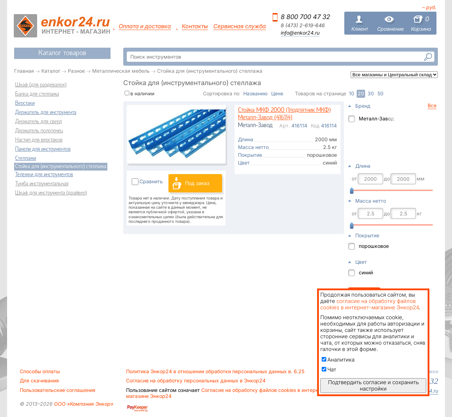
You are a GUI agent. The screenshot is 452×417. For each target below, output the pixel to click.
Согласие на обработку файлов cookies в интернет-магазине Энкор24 (226, 393)
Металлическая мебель (121, 71)
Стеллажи (25, 158)
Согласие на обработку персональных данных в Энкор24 (196, 380)
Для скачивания (39, 380)
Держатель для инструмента (45, 112)
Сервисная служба (239, 26)
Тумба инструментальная (42, 184)
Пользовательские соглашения (57, 390)
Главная (24, 71)
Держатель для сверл (38, 122)
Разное (76, 71)
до (387, 178)
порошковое (374, 246)
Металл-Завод (376, 118)
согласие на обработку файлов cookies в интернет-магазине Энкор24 (369, 304)
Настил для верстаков (39, 140)
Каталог (50, 71)
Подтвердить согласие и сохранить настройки (373, 385)
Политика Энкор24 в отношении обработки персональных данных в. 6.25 (215, 371)
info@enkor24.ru (300, 33)
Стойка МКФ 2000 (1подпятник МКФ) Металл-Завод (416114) (284, 114)
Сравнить (151, 181)
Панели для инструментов (43, 149)
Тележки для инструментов (44, 175)
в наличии (142, 93)
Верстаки (25, 103)
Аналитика (338, 359)
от (354, 178)
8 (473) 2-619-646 (303, 25)
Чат (329, 369)
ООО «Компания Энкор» (83, 404)
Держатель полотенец (39, 131)
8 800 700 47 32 (305, 16)
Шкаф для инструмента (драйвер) (51, 193)
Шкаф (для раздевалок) (40, 85)
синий (366, 272)
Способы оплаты (40, 371)
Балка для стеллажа (37, 94)
